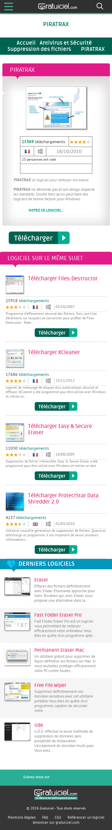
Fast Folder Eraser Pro (58, 615)
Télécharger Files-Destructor (56, 332)
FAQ (45, 817)
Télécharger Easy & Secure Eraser (56, 475)
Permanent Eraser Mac (59, 650)
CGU (58, 817)
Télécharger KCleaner (56, 406)
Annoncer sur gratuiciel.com (56, 822)
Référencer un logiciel (85, 817)
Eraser (41, 580)
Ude (38, 725)
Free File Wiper (50, 685)
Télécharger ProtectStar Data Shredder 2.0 (56, 549)
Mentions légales (22, 817)
